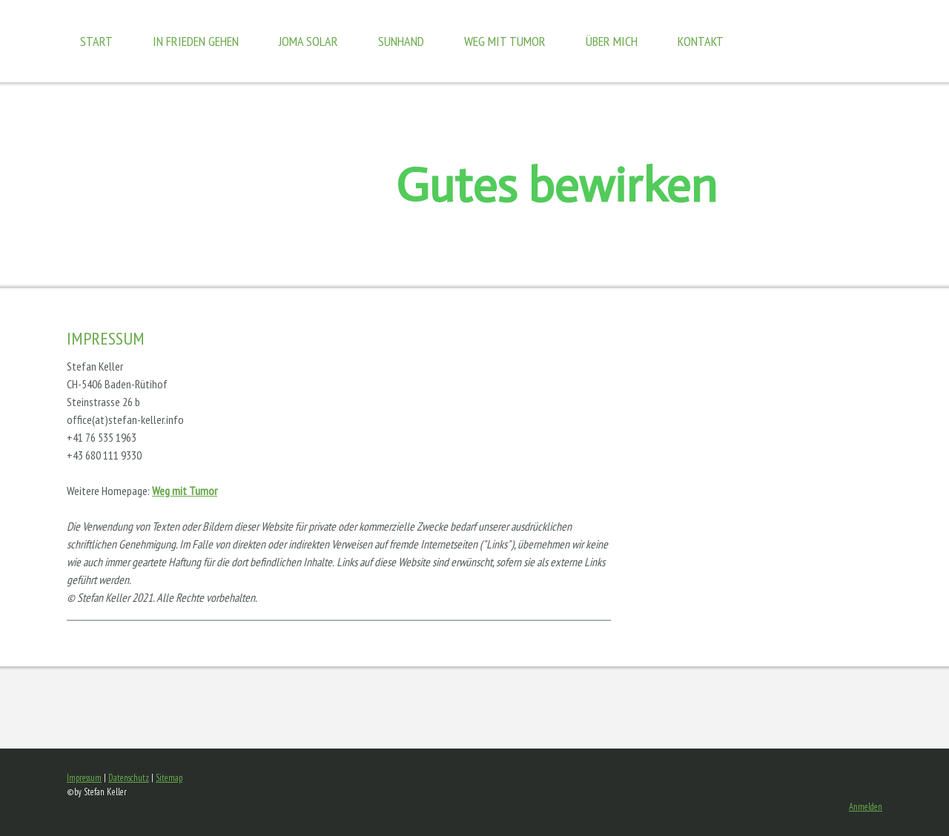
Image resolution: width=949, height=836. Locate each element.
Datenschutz (128, 778)
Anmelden (865, 806)
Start (96, 41)
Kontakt (701, 41)
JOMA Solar (308, 41)
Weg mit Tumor (505, 41)
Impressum (84, 778)
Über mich (612, 41)
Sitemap (169, 778)
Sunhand (401, 41)
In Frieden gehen (196, 41)
